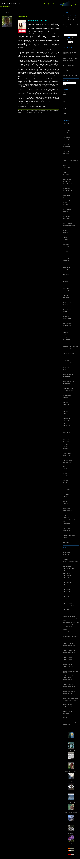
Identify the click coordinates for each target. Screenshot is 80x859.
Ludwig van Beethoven (68, 390)
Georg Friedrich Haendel (68, 262)
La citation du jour (66, 56)
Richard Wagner (66, 475)
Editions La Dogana (67, 589)
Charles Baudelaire (67, 188)
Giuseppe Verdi (66, 274)
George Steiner (66, 265)
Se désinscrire (71, 39)
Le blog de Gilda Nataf (68, 664)
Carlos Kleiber (66, 174)
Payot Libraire (66, 713)
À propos (7, 12)
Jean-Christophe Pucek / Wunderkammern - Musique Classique (69, 628)
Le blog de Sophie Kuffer (68, 688)
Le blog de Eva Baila (67, 654)
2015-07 (64, 92)
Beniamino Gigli (66, 167)
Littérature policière (67, 378)
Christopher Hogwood (67, 200)
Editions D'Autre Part (67, 575)
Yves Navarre (66, 542)
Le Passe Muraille (66, 360)
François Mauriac (66, 246)
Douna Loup (65, 230)
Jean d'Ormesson (66, 311)
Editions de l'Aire (66, 577)
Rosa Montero (66, 480)
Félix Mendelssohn (67, 241)
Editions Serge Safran (67, 603)
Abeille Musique (66, 556)
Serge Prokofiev (66, 489)
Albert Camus (66, 128)
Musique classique (67, 432)
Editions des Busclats (67, 580)
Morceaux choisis (66, 427)
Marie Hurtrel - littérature (68, 711)
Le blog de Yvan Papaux (68, 695)
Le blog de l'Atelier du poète (69, 675)
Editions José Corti (67, 587)
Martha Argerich (66, 420)
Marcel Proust (66, 397)
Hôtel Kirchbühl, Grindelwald (69, 616)
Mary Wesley (65, 423)
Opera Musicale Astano (71, 760)
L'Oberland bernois (71, 823)
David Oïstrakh (66, 218)
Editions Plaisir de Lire (67, 601)
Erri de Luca (65, 239)
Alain (64, 125)
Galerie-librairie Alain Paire (68, 611)
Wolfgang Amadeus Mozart (69, 535)
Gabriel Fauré (66, 260)
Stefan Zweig (65, 498)
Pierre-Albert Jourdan (67, 457)
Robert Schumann (67, 477)
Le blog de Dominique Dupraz (69, 650)
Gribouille (65, 276)
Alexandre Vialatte (67, 135)
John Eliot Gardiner (67, 330)
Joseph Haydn (66, 334)
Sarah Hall (65, 487)
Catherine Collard (66, 181)
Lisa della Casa (66, 367)
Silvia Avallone (66, 494)
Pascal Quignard (66, 444)
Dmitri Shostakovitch (67, 223)
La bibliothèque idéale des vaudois (70, 346)
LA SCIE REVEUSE (10, 3)
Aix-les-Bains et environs (70, 771)
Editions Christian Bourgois (69, 570)
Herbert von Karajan (67, 292)
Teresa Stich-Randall (67, 510)
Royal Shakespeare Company (69, 722)
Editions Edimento (67, 582)
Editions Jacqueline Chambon (69, 584)
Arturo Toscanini (66, 155)
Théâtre (64, 512)
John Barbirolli (66, 327)
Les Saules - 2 (71, 843)
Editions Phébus (66, 598)
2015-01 (64, 106)
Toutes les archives (67, 115)
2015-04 (64, 99)
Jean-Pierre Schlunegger (68, 320)
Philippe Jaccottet (66, 455)
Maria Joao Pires (66, 406)
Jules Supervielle (66, 337)
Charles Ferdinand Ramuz (68, 190)
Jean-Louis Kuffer (66, 316)
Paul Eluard (65, 446)
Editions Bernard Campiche (69, 568)
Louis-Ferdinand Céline (68, 388)
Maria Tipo (65, 409)
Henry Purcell (66, 290)
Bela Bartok (65, 165)
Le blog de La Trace (67, 677)
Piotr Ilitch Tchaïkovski (67, 460)
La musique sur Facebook (68, 353)
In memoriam (65, 295)
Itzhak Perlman (66, 297)
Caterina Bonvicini (67, 179)
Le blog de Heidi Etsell (68, 666)
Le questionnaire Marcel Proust (69, 362)
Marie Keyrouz (66, 413)
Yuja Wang (65, 537)
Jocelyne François (67, 323)
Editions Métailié (66, 596)
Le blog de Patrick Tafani (68, 684)
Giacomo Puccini (66, 272)
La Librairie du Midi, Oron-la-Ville (70, 636)
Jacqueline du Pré (67, 302)
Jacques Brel (65, 304)
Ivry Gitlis (65, 299)
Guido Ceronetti (66, 279)
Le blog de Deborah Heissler (69, 647)
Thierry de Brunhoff (67, 515)
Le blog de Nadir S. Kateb (68, 681)
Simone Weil (65, 496)
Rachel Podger (66, 468)
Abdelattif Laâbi (66, 554)
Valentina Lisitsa (66, 517)
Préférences (71, 791)
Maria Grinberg (66, 404)
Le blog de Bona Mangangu (69, 643)
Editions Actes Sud (67, 566)
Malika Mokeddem (67, 395)
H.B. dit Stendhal (66, 286)
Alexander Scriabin (67, 132)
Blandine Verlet (66, 169)
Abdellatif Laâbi (66, 123)
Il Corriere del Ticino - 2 (71, 750)
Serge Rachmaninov (67, 491)
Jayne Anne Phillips (67, 309)
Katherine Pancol (66, 339)
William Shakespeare (67, 532)
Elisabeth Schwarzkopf (68, 234)
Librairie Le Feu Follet (67, 704)
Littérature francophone (68, 374)
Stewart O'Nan (66, 503)
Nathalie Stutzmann (67, 437)
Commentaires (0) (26, 112)
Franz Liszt (65, 253)
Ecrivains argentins (67, 563)
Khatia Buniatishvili (67, 344)
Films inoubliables (66, 244)
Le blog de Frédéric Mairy (68, 657)
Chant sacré (65, 186)
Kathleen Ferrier (66, 341)
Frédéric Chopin (66, 258)
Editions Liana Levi (67, 594)
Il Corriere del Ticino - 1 (71, 802)
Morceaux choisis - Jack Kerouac (70, 58)
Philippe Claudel (66, 450)
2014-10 (64, 113)
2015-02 (64, 104)
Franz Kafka (65, 251)
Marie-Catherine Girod (67, 416)
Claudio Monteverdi (67, 207)
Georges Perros (66, 267)
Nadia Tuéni (65, 434)
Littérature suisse (66, 383)
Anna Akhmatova (66, 146)
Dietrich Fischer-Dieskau (68, 220)
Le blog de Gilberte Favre (68, 661)
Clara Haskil (65, 202)
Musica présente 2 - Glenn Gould (70, 75)
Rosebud (65, 482)
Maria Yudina (65, 411)
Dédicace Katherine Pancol (71, 812)
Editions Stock (66, 609)
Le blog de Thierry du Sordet (69, 691)
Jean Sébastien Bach (67, 313)
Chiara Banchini (66, 195)
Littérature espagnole (67, 369)
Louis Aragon (65, 385)
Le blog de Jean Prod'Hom (68, 668)
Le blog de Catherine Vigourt (69, 645)
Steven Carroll (66, 501)
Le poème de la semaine (68, 60)
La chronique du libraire (68, 348)
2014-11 (64, 111)
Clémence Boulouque (67, 209)
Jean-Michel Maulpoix (67, 318)
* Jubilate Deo (66, 549)
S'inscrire (71, 37)
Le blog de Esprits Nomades (69, 652)
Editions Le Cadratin (67, 591)
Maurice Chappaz (66, 425)
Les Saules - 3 (71, 781)
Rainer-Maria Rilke (67, 471)
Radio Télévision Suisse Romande (70, 719)
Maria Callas (65, 402)
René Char (65, 473)
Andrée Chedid (66, 142)
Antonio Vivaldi (66, 153)
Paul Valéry (65, 448)
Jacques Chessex (66, 306)
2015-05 (64, 97)
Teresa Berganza (66, 508)
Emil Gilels (65, 237)
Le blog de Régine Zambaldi (69, 686)
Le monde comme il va (68, 358)
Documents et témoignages (69, 225)
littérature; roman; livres (38, 112)
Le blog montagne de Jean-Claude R (71, 698)
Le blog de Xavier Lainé (68, 693)
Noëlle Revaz (66, 441)
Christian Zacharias (67, 197)
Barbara (64, 162)
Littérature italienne (67, 376)
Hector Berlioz (66, 288)
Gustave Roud (66, 283)
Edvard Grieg (65, 232)
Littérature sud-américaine (68, 381)
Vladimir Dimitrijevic (67, 525)
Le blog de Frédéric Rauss (68, 659)
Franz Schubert (66, 255)
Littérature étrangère (67, 371)
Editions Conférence (67, 573)
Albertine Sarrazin (66, 130)
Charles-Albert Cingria (67, 193)
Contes (64, 214)
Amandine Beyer (66, 137)
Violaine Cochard (66, 523)
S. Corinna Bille (66, 484)
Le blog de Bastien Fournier (69, 640)
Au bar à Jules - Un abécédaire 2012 (71, 160)
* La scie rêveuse (66, 552)
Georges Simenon (67, 269)
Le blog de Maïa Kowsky (68, 679)
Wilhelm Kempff (66, 530)
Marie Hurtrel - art (66, 708)
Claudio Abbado (66, 204)
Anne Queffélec (66, 148)
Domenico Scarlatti (67, 227)
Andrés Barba (66, 144)
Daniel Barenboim (66, 216)
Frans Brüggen (66, 248)
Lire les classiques (67, 365)
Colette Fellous (66, 211)
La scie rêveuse (66, 49)
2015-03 (64, 101)
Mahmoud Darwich (67, 392)
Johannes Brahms (67, 325)
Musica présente (66, 430)
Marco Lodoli (65, 399)
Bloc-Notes (65, 172)
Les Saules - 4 (71, 740)
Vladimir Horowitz (66, 528)
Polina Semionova (67, 462)
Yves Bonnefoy (66, 539)
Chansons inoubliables (68, 183)
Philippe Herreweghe (67, 453)
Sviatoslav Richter (67, 505)
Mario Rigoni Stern (67, 418)
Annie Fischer (66, 151)
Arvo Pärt (65, 158)
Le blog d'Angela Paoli (68, 638)
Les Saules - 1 (71, 833)
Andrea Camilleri (66, 139)
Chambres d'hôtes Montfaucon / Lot (70, 561)
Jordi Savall (65, 332)
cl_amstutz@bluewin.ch (7, 29)
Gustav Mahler (66, 281)
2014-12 (64, 108)
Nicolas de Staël (66, 439)
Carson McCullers (66, 176)
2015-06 (64, 94)
